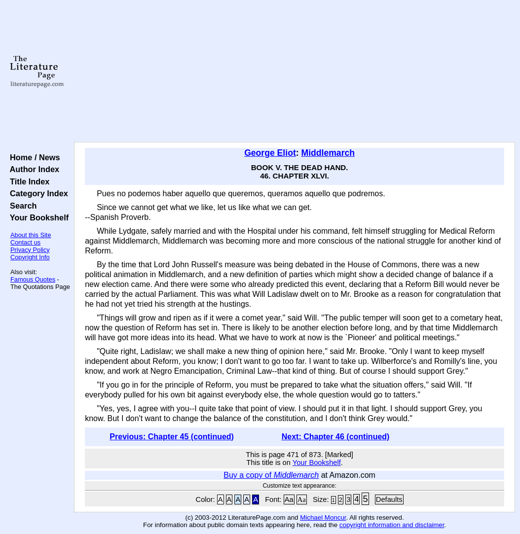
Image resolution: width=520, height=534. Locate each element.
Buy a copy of (271, 475)
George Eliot (270, 153)
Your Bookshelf (37, 217)
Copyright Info (30, 257)
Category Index (36, 193)
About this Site (30, 235)
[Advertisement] (294, 71)
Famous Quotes (32, 279)
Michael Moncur (323, 517)
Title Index (27, 181)
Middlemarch (328, 153)
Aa (289, 499)
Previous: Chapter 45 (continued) (172, 436)
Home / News (32, 157)
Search (21, 205)
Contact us (25, 242)
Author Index (32, 169)
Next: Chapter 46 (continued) (336, 436)
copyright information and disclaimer (392, 525)
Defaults (389, 499)
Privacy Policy (30, 249)
